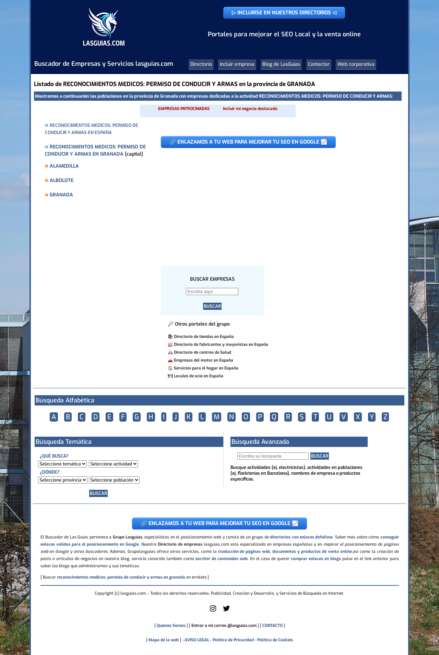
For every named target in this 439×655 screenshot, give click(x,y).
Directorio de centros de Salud (202, 352)
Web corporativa (356, 64)
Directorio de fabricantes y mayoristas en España (221, 344)
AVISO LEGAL (197, 640)
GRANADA (61, 195)
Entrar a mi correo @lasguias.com (224, 625)
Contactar (319, 64)
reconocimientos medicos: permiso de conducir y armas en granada (121, 577)
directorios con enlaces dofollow (301, 537)
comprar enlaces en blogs (316, 558)
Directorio (201, 64)
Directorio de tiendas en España (204, 336)
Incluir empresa (237, 64)
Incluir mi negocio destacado (250, 108)
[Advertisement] (276, 203)
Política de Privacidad (233, 640)
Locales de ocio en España (198, 376)
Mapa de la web (163, 640)
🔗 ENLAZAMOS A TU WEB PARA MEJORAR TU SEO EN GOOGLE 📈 (248, 141)
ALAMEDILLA (64, 166)
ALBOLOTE (61, 180)
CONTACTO (272, 625)
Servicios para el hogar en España (206, 368)
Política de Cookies (275, 640)
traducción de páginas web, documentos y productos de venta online (285, 551)
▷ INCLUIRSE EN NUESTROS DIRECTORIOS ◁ (284, 12)
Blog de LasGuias (281, 64)
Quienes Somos (171, 625)
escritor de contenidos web (221, 558)
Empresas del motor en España (203, 360)
